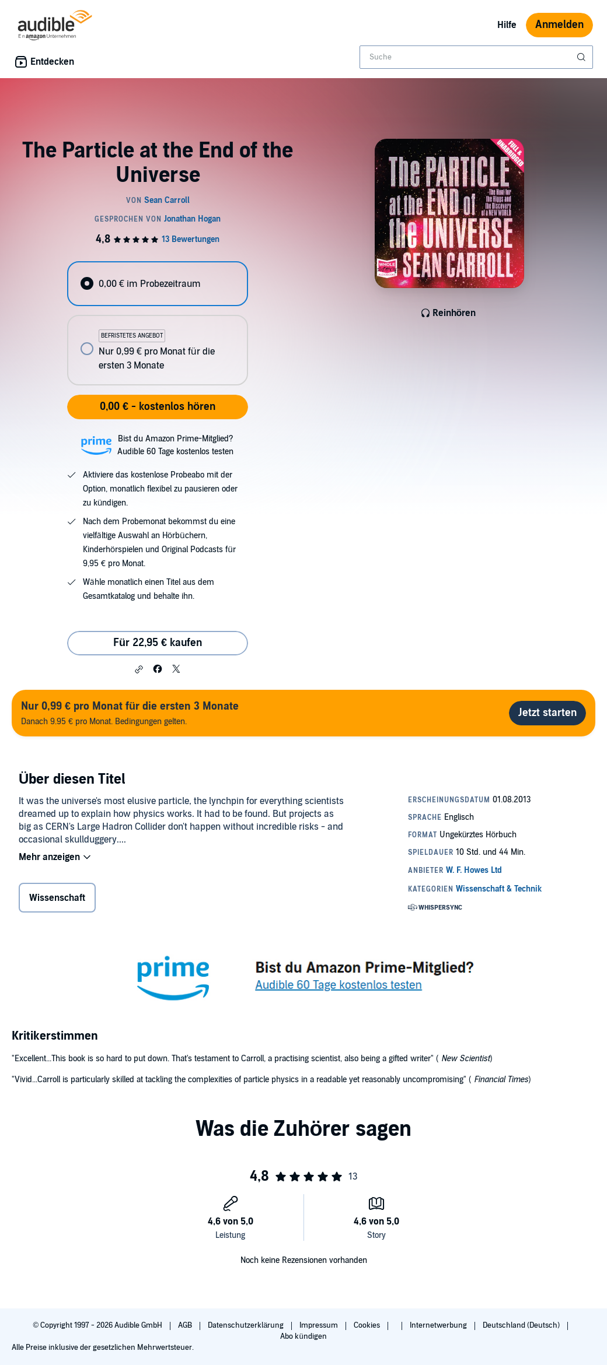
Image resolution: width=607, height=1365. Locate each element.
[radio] (157, 283)
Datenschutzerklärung (246, 1325)
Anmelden (559, 25)
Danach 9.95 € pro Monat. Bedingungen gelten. (130, 713)
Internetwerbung (439, 1325)
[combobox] (476, 57)
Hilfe (507, 25)
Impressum (319, 1325)
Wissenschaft (57, 898)
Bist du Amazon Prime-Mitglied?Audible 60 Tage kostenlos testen (175, 445)
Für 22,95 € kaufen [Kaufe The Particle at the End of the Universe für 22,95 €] (157, 643)
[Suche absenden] (582, 57)
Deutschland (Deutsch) (522, 1325)
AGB (186, 1325)
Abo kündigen (303, 1336)
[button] (139, 669)
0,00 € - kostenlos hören (157, 407)
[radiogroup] (157, 323)
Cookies (368, 1325)
